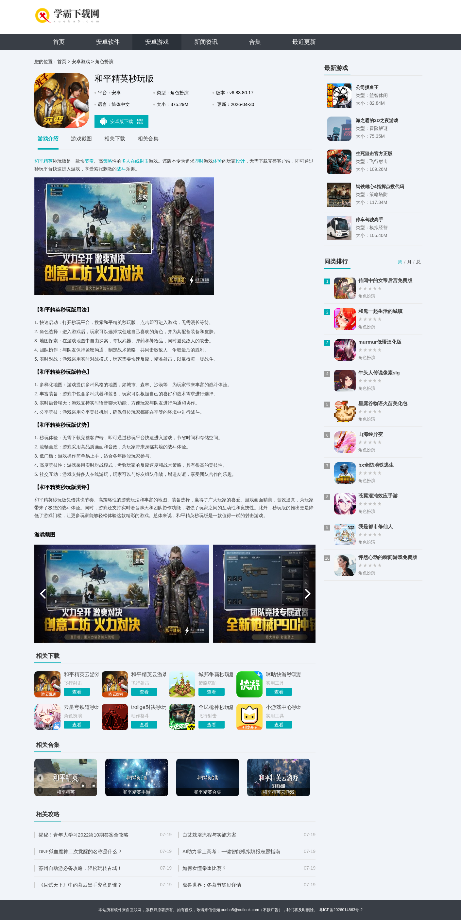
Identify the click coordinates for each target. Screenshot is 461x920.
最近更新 (304, 42)
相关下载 (114, 138)
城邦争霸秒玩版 (215, 674)
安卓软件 (108, 42)
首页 (59, 42)
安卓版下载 (121, 121)
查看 (76, 692)
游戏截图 (81, 138)
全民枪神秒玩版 (215, 707)
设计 (240, 161)
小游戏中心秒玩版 (283, 707)
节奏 (89, 161)
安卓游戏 (157, 42)
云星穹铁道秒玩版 (81, 707)
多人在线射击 (135, 161)
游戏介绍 (48, 138)
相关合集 (148, 138)
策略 (107, 161)
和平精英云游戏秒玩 (148, 674)
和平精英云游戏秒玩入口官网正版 (81, 674)
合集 (255, 42)
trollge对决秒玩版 (148, 707)
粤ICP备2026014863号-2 (341, 910)
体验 (217, 161)
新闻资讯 (206, 42)
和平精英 (43, 161)
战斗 (121, 168)
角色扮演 (104, 61)
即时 (199, 161)
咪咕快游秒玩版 (283, 674)
